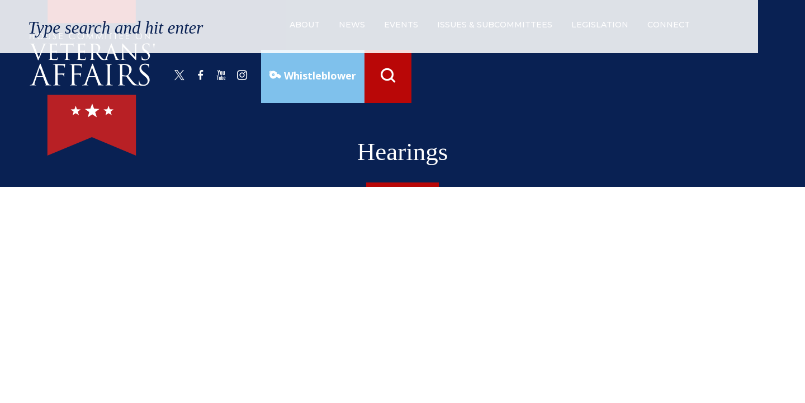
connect (668, 25)
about (305, 25)
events (401, 25)
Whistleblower (318, 75)
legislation (599, 25)
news (352, 25)
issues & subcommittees (494, 25)
